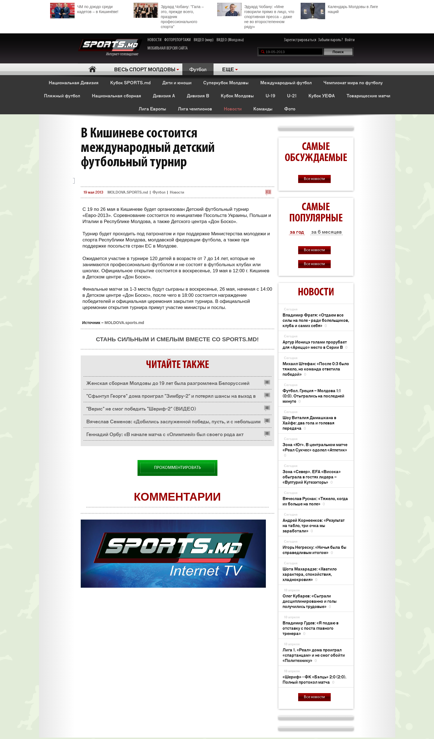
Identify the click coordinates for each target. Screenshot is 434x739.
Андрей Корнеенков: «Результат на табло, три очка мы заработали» (314, 525)
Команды (263, 108)
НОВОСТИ (154, 40)
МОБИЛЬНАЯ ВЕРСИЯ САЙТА (168, 48)
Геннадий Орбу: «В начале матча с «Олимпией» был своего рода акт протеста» (165, 435)
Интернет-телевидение (110, 47)
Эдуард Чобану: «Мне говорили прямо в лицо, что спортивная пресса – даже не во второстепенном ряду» (255, 16)
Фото (289, 108)
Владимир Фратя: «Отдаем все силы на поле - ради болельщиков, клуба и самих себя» (316, 320)
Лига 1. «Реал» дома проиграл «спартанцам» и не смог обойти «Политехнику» (314, 655)
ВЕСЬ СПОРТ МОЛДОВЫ (144, 69)
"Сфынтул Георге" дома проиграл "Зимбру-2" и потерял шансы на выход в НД (171, 397)
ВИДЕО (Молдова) (230, 40)
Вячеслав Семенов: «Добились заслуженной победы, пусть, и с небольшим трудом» (173, 422)
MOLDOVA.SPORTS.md (127, 192)
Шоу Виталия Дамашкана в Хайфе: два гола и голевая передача (309, 423)
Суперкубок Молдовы (226, 82)
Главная (92, 69)
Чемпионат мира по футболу (353, 82)
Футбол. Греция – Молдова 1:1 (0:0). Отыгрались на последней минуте (313, 396)
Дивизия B (198, 95)
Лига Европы (152, 108)
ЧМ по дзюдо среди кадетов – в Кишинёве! (84, 8)
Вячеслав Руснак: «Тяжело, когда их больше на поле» (315, 501)
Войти (350, 40)
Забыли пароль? (330, 40)
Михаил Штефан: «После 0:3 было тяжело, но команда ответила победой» (316, 369)
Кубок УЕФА (321, 95)
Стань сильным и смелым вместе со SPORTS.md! (177, 339)
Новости (233, 108)
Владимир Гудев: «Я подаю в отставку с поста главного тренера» (311, 628)
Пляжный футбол (62, 95)
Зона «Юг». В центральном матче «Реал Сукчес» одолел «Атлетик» (315, 450)
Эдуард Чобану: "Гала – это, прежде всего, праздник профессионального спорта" (169, 16)
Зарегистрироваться (300, 40)
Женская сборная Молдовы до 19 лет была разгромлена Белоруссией (167, 382)
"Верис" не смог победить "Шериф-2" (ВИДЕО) (141, 408)
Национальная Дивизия (74, 82)
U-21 (292, 95)
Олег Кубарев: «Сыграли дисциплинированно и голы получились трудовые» (310, 601)
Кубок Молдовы (237, 95)
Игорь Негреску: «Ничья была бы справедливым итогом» (314, 549)
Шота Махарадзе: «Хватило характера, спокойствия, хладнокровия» (310, 574)
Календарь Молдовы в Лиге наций (339, 8)
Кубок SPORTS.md (130, 82)
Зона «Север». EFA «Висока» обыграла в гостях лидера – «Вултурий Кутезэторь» (312, 477)
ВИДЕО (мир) (204, 40)
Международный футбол (286, 82)
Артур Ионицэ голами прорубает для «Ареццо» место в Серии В (315, 344)
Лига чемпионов (195, 108)
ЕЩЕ (228, 69)
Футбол (198, 69)
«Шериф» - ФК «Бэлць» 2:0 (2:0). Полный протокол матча (314, 679)
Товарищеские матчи (368, 95)
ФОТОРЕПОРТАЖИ (177, 40)
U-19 (270, 95)
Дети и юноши (177, 82)
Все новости (314, 179)
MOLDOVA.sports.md (124, 322)
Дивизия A (164, 95)
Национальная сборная (116, 95)
